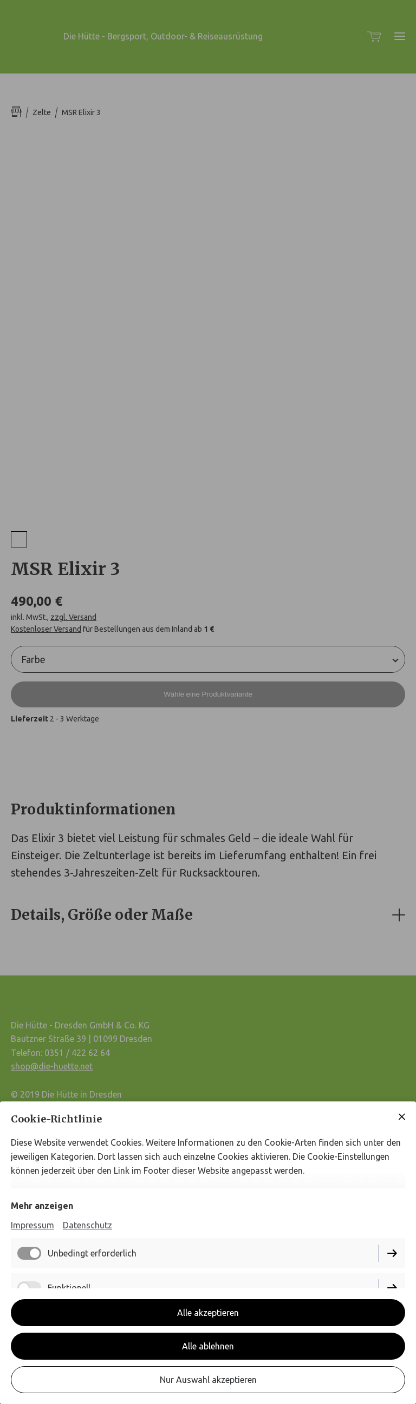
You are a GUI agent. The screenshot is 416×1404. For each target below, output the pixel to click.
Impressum (32, 1225)
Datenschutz (87, 1225)
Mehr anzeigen (42, 1206)
